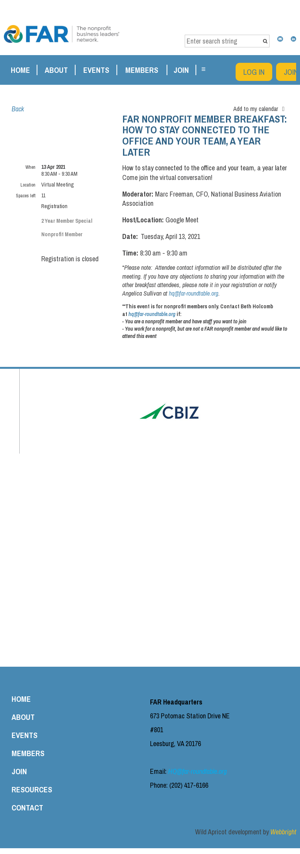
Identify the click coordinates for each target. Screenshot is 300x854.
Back (18, 109)
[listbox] (260, 108)
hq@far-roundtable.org (193, 293)
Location (27, 185)
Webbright (283, 832)
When (30, 167)
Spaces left (25, 196)
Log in (254, 72)
